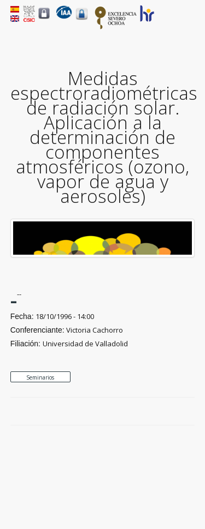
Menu (188, 22)
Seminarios (40, 377)
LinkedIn (189, 411)
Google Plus (176, 411)
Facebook (151, 411)
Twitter (164, 411)
